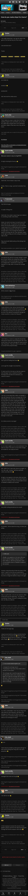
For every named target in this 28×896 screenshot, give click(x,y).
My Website (4, 139)
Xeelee (4, 21)
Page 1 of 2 (14, 28)
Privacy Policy (21, 876)
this (11, 291)
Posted (9, 35)
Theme (15, 876)
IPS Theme (5, 876)
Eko (6, 333)
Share (7, 865)
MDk (6, 252)
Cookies (14, 877)
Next (23, 28)
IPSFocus (10, 876)
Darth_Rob (8, 115)
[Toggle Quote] (3, 553)
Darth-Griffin (9, 150)
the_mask (8, 657)
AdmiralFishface (10, 285)
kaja (6, 175)
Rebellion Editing (11, 22)
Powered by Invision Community (14, 888)
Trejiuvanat (8, 199)
